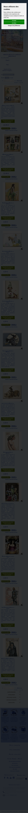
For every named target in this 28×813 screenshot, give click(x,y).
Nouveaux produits (11, 699)
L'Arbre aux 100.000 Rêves (2, 3)
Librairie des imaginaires (8, 20)
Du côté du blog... (25, 23)
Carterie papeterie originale (14, 21)
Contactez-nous (20, 2)
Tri (1, 74)
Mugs (7, 64)
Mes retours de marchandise (14, 767)
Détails (3, 50)
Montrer (2, 77)
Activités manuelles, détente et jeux (19, 21)
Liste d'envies (11, 692)
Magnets (7, 60)
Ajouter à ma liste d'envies (11, 130)
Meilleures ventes (11, 697)
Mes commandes (15, 765)
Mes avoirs (15, 769)
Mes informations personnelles (15, 761)
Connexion (10, 2)
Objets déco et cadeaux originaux (25, 21)
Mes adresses (15, 763)
